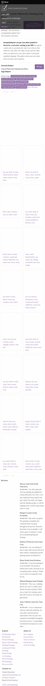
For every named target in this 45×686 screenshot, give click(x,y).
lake (4, 347)
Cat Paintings (6, 656)
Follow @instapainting (10, 685)
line (34, 262)
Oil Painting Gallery (9, 634)
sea (7, 172)
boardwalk (6, 429)
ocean (15, 177)
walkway (15, 427)
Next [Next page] (14, 92)
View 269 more (32, 87)
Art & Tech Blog (29, 645)
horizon (10, 175)
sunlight (5, 345)
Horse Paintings (7, 659)
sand (4, 262)
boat (38, 262)
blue (4, 212)
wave (33, 223)
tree (14, 339)
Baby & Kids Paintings (10, 642)
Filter (39, 67)
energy (27, 265)
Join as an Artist (7, 664)
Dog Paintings (7, 653)
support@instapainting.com (11, 675)
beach (27, 172)
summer (28, 429)
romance (10, 466)
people (27, 421)
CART (5, 27)
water (5, 177)
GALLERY (5, 14)
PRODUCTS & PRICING (11, 18)
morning (28, 390)
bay (39, 305)
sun (35, 382)
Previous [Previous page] (7, 92)
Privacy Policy (28, 637)
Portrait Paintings (8, 640)
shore (4, 180)
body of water (13, 172)
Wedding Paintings (8, 645)
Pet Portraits (6, 637)
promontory (29, 299)
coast (8, 262)
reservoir (33, 308)
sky (4, 172)
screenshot (28, 262)
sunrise (9, 177)
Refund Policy (28, 642)
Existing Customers (8, 677)
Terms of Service (29, 640)
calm (16, 345)
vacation (37, 175)
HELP (4, 23)
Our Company (28, 634)
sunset (15, 175)
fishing (35, 260)
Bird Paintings (7, 662)
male (10, 214)
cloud (5, 175)
